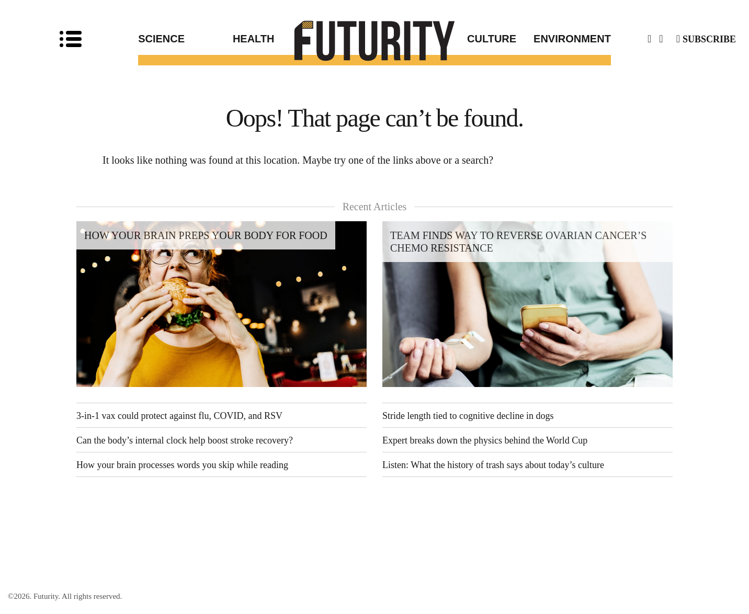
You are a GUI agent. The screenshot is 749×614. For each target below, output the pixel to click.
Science (161, 38)
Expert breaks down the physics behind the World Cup (484, 440)
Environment (572, 38)
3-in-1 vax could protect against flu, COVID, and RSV (179, 416)
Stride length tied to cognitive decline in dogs (467, 416)
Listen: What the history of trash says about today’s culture (493, 465)
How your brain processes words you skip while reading (182, 465)
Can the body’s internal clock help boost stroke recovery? (184, 440)
